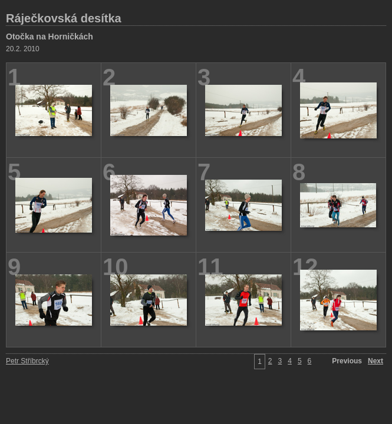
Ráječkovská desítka (63, 18)
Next (375, 361)
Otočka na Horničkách (49, 36)
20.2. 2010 (22, 49)
